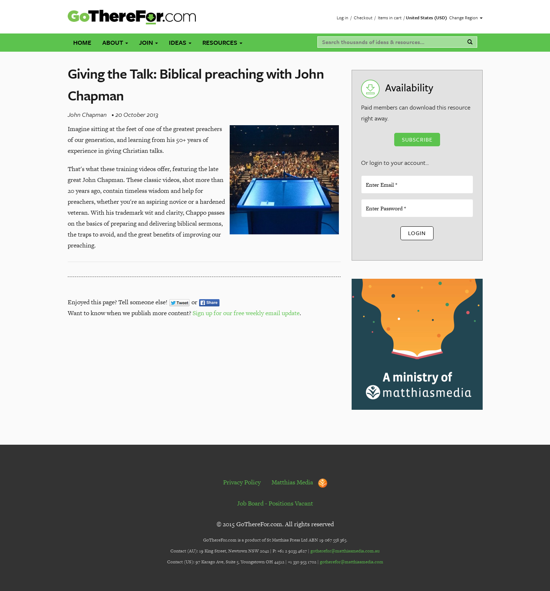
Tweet (179, 303)
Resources (222, 42)
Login (417, 233)
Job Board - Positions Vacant (275, 503)
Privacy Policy (242, 482)
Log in (342, 17)
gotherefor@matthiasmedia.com (351, 562)
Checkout (363, 17)
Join (148, 42)
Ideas (180, 42)
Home (82, 42)
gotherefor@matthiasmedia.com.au (345, 551)
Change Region (466, 17)
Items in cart (389, 17)
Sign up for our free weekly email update (246, 313)
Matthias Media (299, 482)
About (115, 42)
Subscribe (417, 139)
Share (209, 303)
